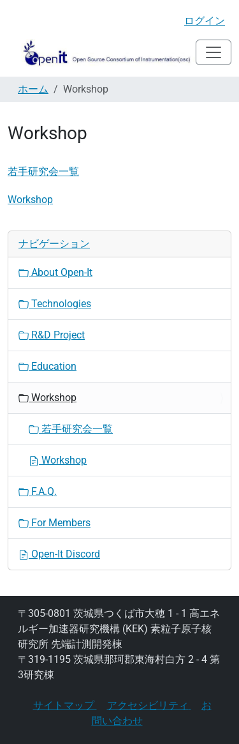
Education (47, 366)
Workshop (30, 200)
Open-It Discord (59, 554)
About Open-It (55, 272)
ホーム (33, 89)
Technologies (54, 304)
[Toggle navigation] (213, 52)
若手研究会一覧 (43, 171)
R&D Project (51, 335)
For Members (54, 523)
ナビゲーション (54, 244)
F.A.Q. (37, 491)
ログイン (204, 21)
